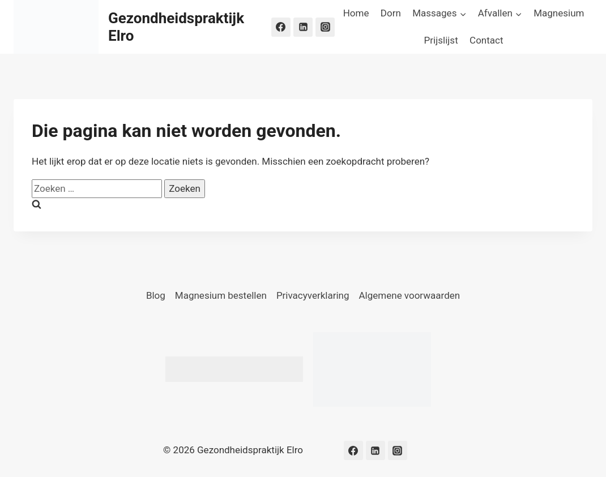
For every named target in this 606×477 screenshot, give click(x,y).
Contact (486, 40)
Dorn (391, 13)
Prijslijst (441, 40)
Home (356, 13)
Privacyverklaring (312, 295)
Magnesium (559, 13)
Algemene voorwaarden (409, 295)
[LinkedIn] (303, 27)
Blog (155, 295)
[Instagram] (325, 27)
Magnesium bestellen (221, 295)
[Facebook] (281, 27)
